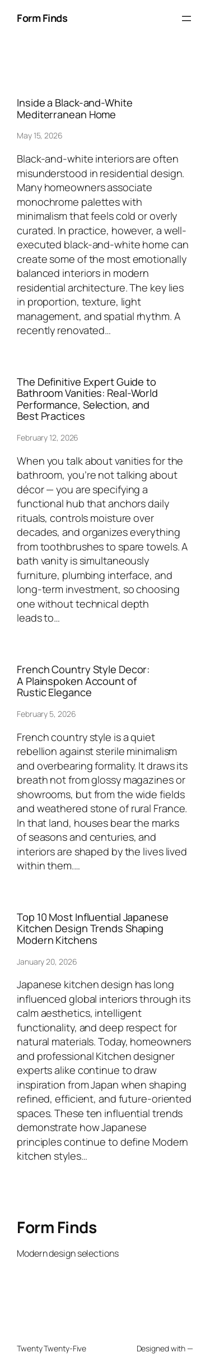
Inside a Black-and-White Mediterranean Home (75, 108)
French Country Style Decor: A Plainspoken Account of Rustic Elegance (83, 681)
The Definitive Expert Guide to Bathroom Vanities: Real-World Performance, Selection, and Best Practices (87, 399)
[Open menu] (186, 18)
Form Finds (42, 18)
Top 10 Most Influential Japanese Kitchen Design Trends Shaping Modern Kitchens (93, 928)
